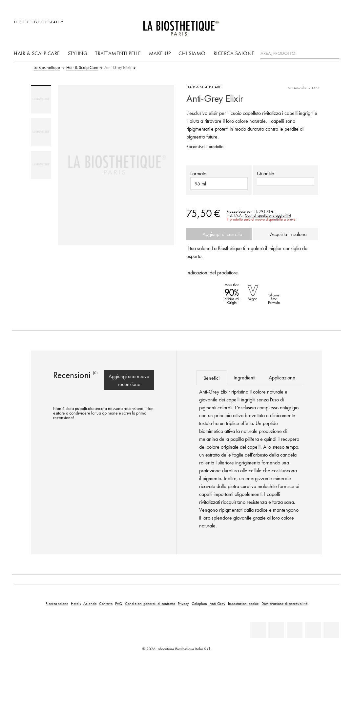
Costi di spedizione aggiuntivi (268, 215)
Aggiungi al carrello (219, 234)
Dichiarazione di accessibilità (284, 603)
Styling (78, 53)
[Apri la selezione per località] (303, 25)
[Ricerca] (334, 52)
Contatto (106, 603)
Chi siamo (192, 53)
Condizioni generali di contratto (150, 603)
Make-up (160, 53)
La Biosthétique (46, 67)
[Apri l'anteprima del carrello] (332, 25)
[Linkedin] (258, 630)
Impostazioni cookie (243, 603)
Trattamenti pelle (118, 53)
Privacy (183, 603)
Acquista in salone (285, 234)
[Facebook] (276, 630)
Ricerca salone (234, 53)
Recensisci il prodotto (204, 146)
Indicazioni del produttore (212, 272)
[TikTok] (331, 630)
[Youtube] (294, 630)
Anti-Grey (217, 603)
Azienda (89, 603)
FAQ (118, 603)
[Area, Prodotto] (299, 53)
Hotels (76, 603)
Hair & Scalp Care (37, 53)
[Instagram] (313, 630)
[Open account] (318, 25)
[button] (285, 181)
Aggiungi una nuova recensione (129, 380)
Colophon (199, 603)
